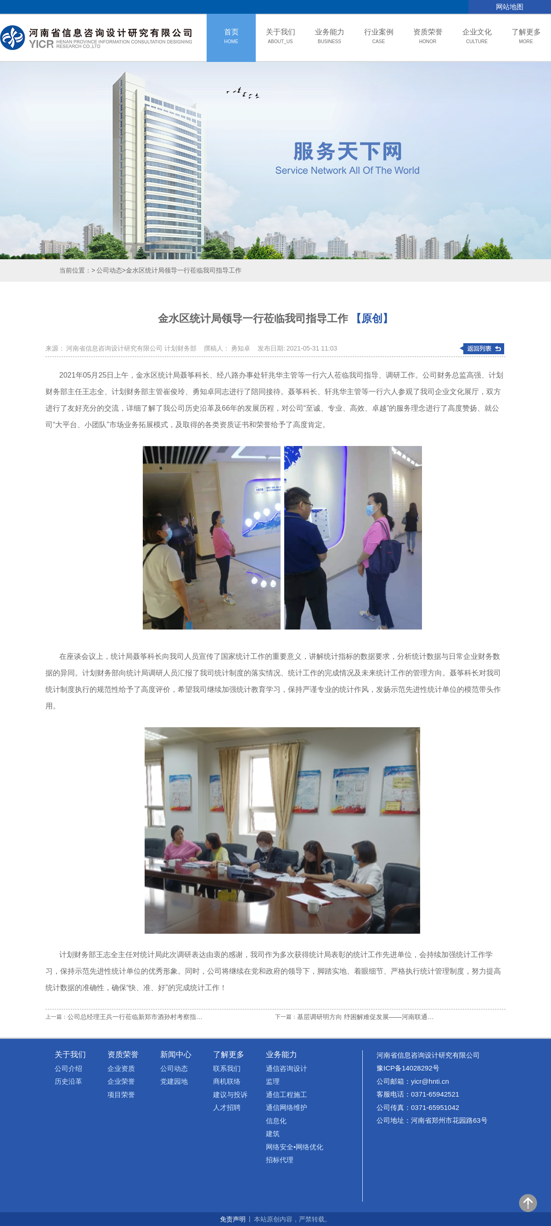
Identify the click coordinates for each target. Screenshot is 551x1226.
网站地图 (509, 7)
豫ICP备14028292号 (408, 1068)
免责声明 (233, 1219)
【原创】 (372, 318)
